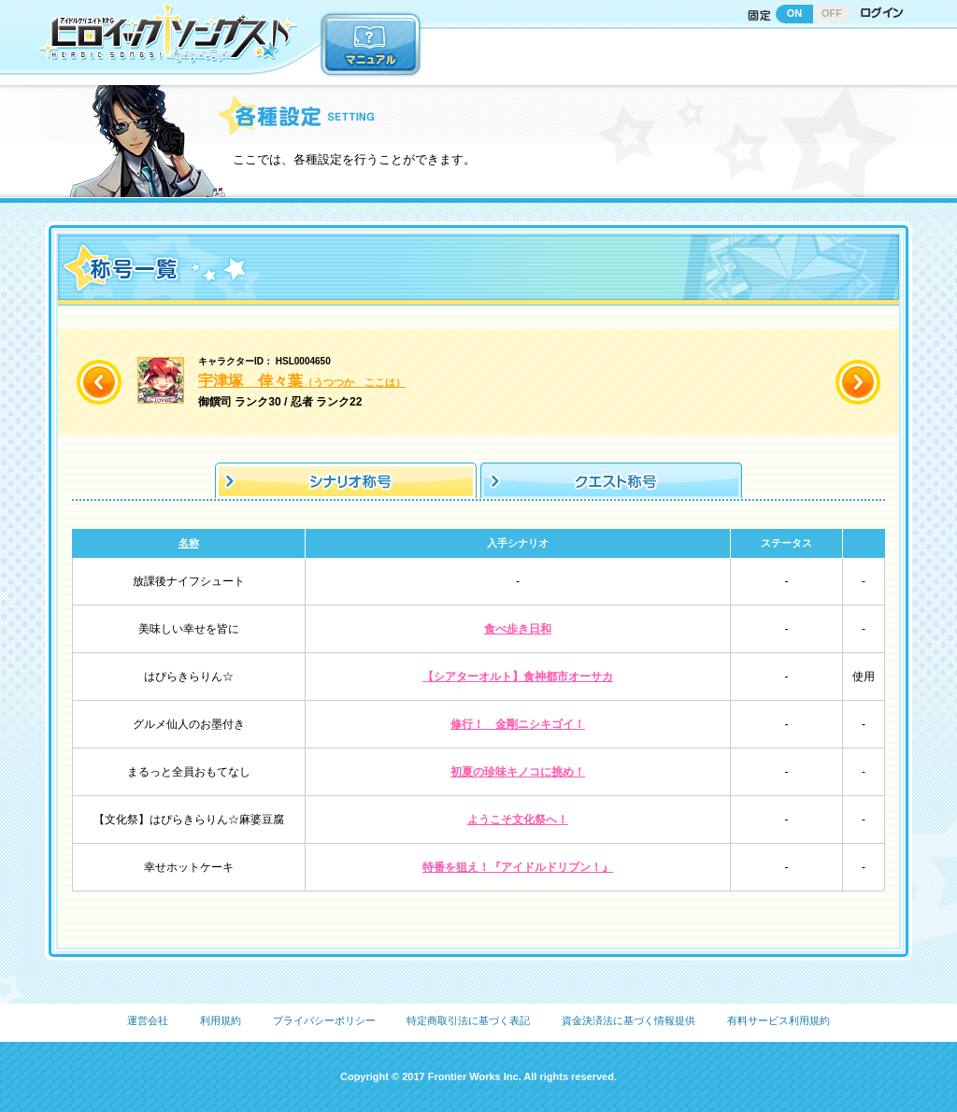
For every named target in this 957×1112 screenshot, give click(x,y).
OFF (831, 13)
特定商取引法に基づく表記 (468, 1020)
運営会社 (147, 1020)
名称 (189, 543)
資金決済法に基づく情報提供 (628, 1020)
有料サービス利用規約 (778, 1020)
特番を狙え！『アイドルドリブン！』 (517, 867)
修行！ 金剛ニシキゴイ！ (517, 724)
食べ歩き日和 (517, 628)
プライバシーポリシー (324, 1020)
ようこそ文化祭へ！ (517, 819)
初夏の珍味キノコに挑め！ (517, 771)
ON (795, 13)
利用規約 (220, 1020)
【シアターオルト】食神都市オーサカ (517, 676)
